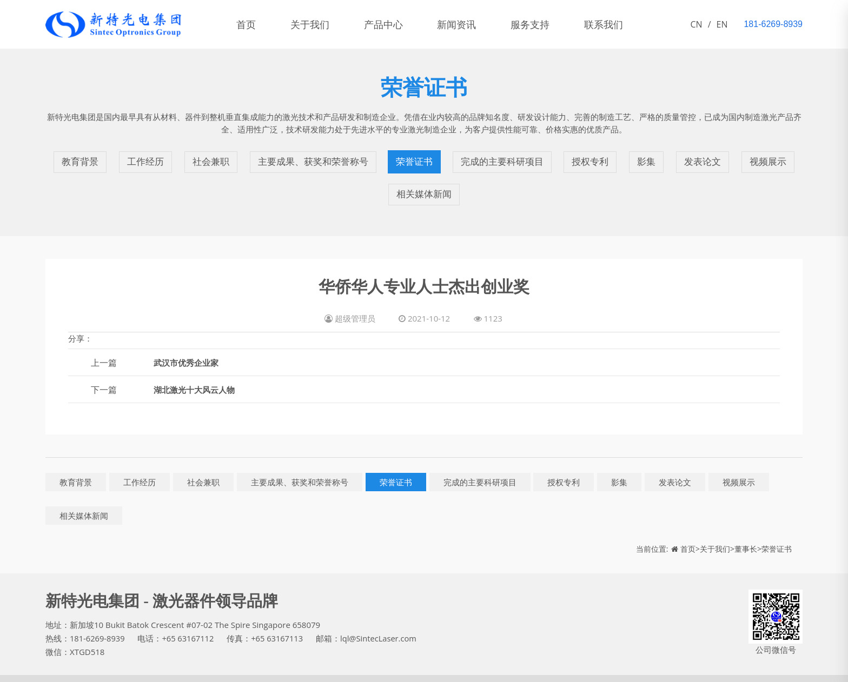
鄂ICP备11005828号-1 (136, 670)
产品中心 (391, 24)
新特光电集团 (69, 670)
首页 (247, 24)
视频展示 (769, 157)
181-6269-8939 (98, 622)
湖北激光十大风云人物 (197, 373)
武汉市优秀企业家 (188, 346)
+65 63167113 (280, 622)
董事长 (745, 532)
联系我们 (621, 24)
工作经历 (143, 157)
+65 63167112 (189, 622)
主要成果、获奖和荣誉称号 (312, 157)
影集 (649, 157)
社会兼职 (208, 157)
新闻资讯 (468, 24)
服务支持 (545, 24)
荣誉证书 (415, 157)
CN (697, 24)
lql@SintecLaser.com (383, 622)
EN (722, 24)
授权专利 (594, 157)
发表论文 (704, 157)
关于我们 (314, 24)
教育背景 (78, 157)
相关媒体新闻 (424, 182)
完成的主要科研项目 (505, 157)
